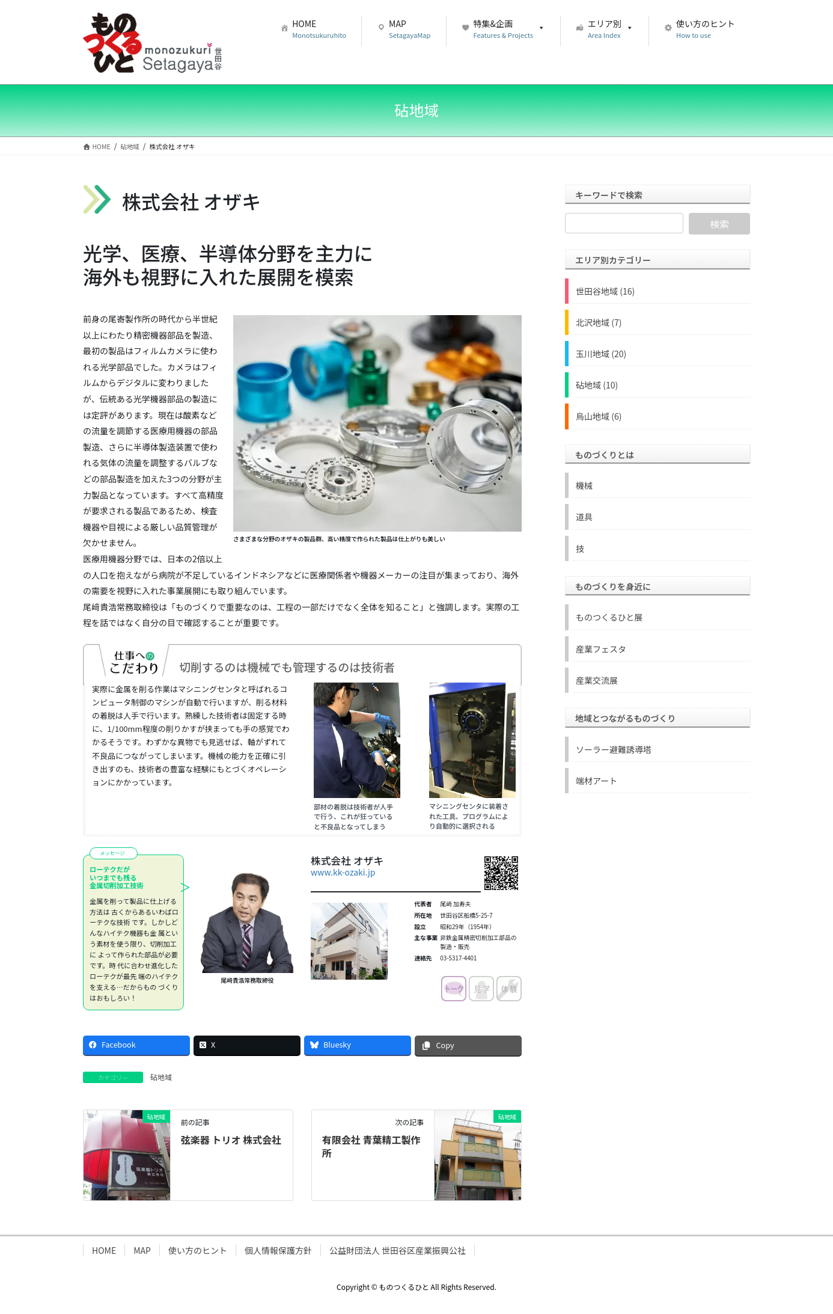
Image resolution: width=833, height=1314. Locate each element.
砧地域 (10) (597, 385)
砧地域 (161, 1077)
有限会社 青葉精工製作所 (371, 1146)
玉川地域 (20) (601, 354)
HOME (104, 1250)
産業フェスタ (601, 649)
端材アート (596, 781)
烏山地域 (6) (598, 416)
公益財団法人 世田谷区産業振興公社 (397, 1250)
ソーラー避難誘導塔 (613, 749)
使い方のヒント (197, 1250)
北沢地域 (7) (598, 322)
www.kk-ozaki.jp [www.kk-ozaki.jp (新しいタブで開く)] (343, 872)
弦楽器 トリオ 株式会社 (231, 1139)
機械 (584, 485)
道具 (584, 517)
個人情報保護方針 (278, 1250)
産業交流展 (597, 680)
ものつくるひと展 (609, 617)
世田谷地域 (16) (605, 291)
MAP (142, 1250)
